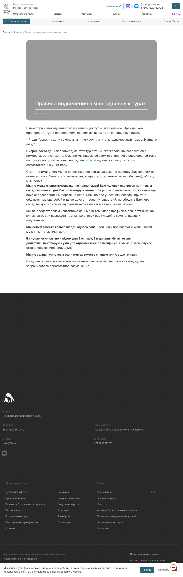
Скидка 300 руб (172, 21)
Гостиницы (64, 523)
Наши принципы (106, 499)
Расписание (58, 21)
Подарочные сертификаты (21, 523)
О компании (104, 493)
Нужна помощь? (112, 6)
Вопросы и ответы (69, 499)
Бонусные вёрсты (68, 505)
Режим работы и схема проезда (25, 505)
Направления (92, 21)
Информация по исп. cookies (145, 555)
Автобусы (64, 517)
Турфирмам (146, 13)
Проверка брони (15, 499)
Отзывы (58, 13)
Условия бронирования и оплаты (117, 511)
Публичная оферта (16, 493)
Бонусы (176, 13)
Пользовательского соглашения (20, 560)
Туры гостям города (131, 21)
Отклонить (163, 570)
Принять (146, 570)
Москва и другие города (27, 7)
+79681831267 (103, 444)
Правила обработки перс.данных (147, 562)
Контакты (87, 13)
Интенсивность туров (110, 523)
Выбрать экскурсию (16, 21)
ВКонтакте (92, 160)
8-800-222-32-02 (152, 7)
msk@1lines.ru (150, 4)
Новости (102, 505)
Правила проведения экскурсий (117, 517)
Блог (152, 493)
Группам (116, 13)
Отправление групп (24, 13)
